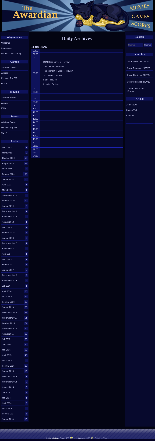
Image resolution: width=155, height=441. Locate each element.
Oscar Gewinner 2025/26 (138, 61)
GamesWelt (131, 110)
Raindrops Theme (102, 438)
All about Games (9, 67)
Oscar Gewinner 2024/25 (138, 75)
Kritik (3, 108)
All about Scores (8, 122)
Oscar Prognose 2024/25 (138, 82)
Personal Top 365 (9, 78)
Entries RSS (64, 438)
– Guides (130, 115)
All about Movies (8, 97)
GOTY (4, 83)
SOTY (4, 133)
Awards (4, 73)
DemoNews (131, 105)
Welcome (5, 43)
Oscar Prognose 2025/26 (138, 68)
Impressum (6, 48)
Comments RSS (84, 438)
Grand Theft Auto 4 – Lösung (136, 89)
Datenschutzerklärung (11, 53)
